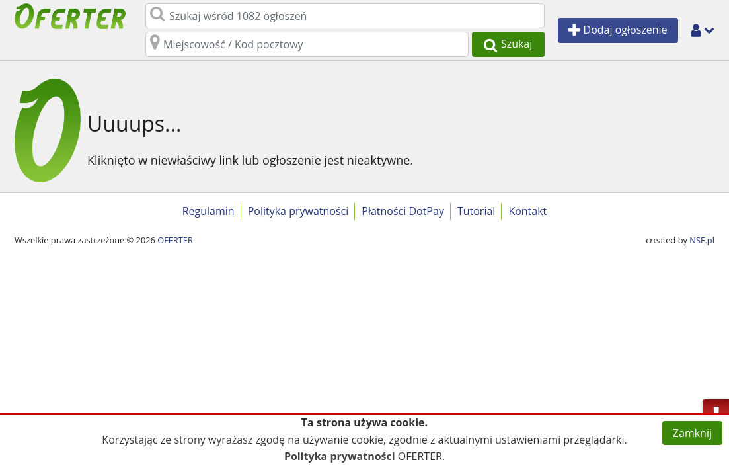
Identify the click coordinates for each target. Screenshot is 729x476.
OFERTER (175, 240)
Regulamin (208, 211)
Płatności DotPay (403, 211)
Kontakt (527, 211)
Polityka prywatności (298, 211)
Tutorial (476, 211)
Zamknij (692, 433)
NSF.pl (701, 240)
